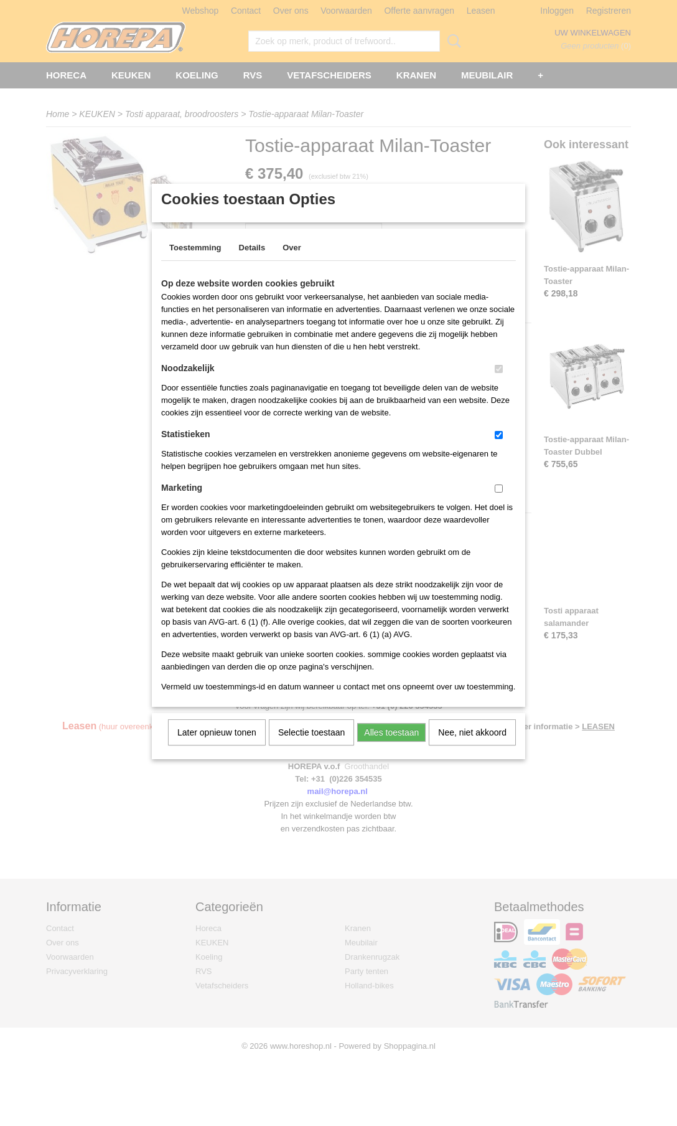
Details (252, 263)
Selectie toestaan (311, 749)
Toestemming (195, 263)
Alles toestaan (391, 749)
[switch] (499, 385)
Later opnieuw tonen (216, 749)
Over (291, 263)
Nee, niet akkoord (472, 749)
